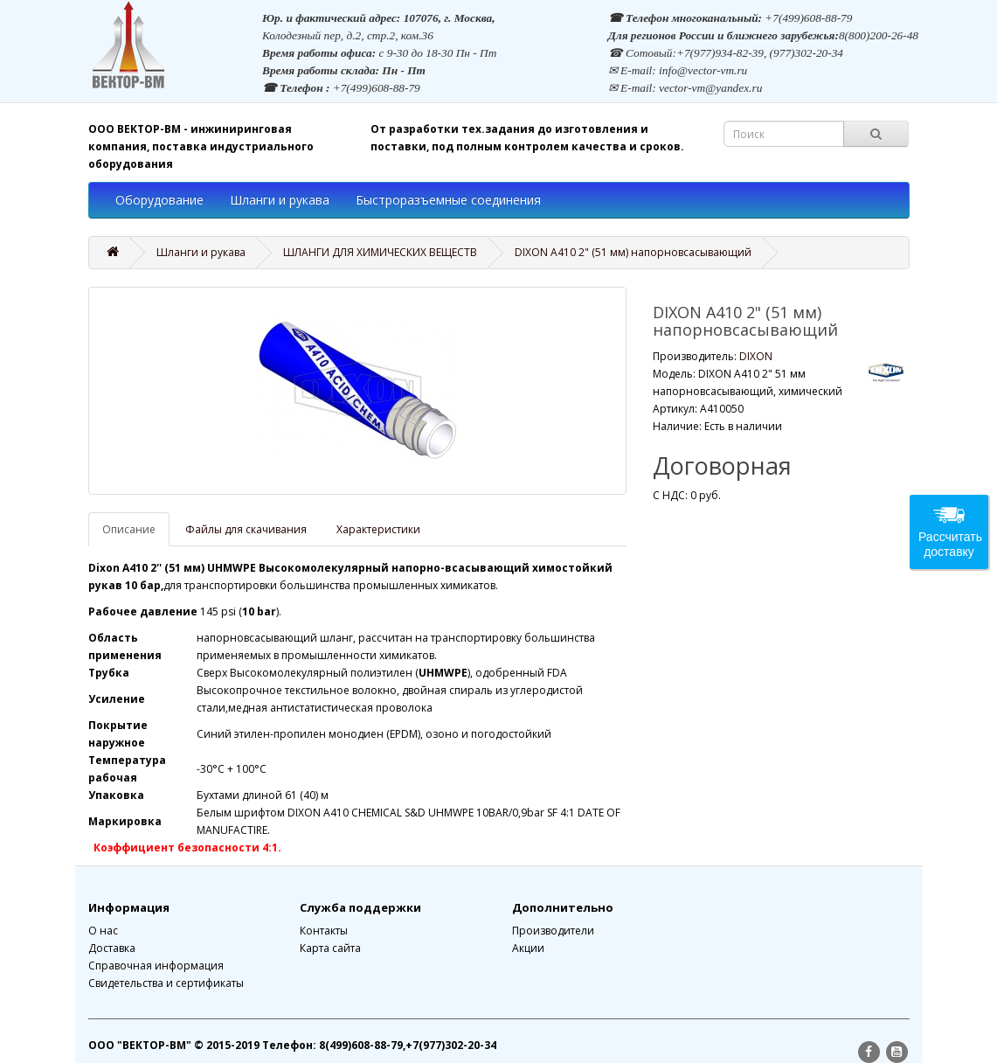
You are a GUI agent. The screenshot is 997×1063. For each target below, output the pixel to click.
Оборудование (159, 199)
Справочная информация (156, 965)
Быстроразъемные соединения (448, 199)
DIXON (755, 356)
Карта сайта (330, 948)
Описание (129, 529)
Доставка (111, 948)
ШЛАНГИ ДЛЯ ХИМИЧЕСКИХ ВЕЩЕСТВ (380, 252)
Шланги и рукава (279, 199)
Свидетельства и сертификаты (166, 983)
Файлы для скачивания (246, 529)
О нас (103, 930)
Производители (553, 930)
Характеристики (378, 529)
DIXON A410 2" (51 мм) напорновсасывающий (633, 252)
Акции (528, 948)
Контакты (324, 930)
